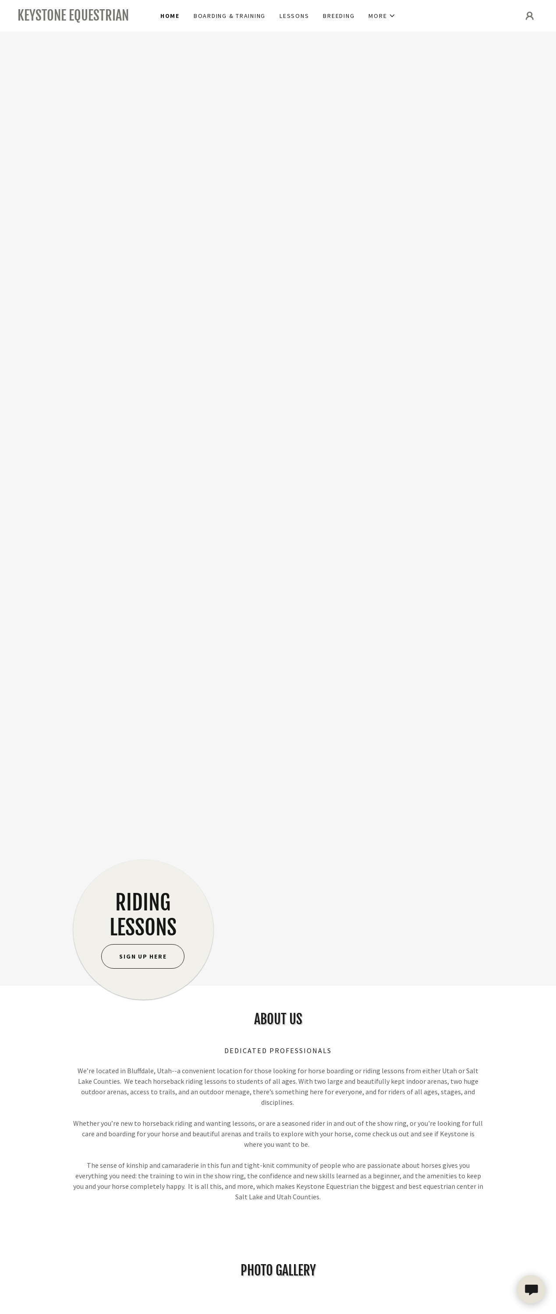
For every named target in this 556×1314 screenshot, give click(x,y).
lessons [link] (294, 16)
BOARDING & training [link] (230, 16)
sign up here (142, 956)
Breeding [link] (338, 16)
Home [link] (170, 16)
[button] (382, 16)
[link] (83, 18)
